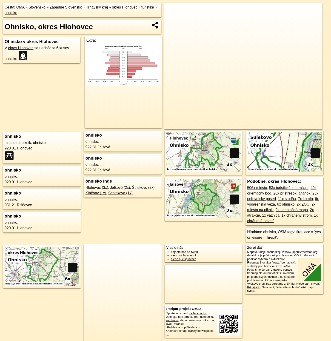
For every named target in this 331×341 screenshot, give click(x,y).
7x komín (305, 199)
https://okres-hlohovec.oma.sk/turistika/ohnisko (293, 125)
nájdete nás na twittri (184, 252)
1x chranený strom (297, 215)
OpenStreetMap (227, 125)
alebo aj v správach (183, 259)
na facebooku (198, 313)
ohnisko (11, 13)
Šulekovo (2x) (143, 187)
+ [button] (172, 10)
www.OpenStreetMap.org (301, 252)
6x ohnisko (286, 204)
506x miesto (257, 188)
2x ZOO (303, 204)
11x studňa (287, 199)
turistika (147, 7)
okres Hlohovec (124, 7)
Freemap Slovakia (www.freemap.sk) (271, 262)
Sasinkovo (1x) (120, 193)
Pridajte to (253, 287)
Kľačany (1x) (96, 193)
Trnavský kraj (97, 7)
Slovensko (37, 7)
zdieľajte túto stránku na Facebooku (189, 316)
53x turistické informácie (288, 188)
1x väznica (271, 215)
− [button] (172, 17)
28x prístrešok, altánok (291, 193)
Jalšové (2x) (120, 187)
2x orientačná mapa (292, 210)
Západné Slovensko (66, 7)
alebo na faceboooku (184, 255)
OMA (20, 7)
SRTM (290, 283)
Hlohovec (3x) (97, 187)
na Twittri (172, 320)
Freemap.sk (250, 125)
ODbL (298, 255)
